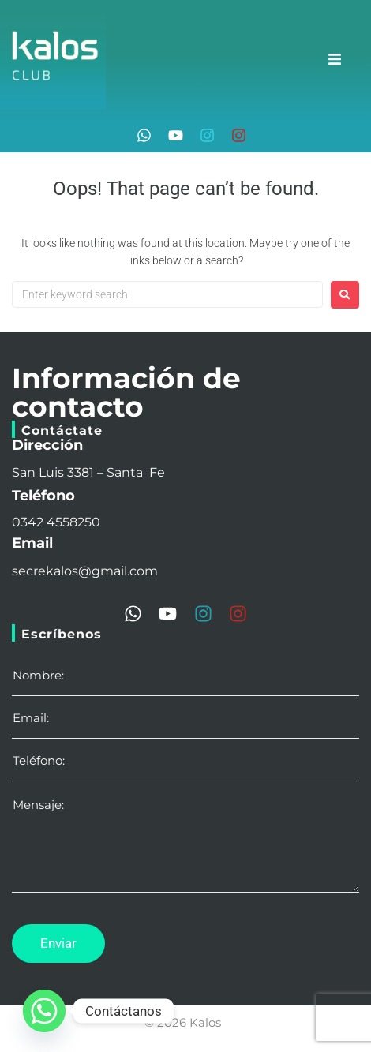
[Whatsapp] (44, 1011)
